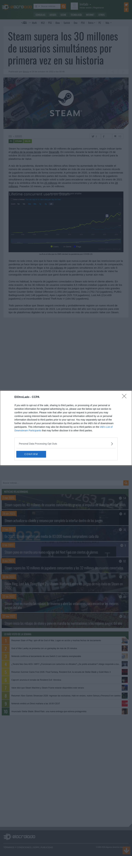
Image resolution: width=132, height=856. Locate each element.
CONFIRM (32, 454)
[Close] (125, 397)
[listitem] (66, 444)
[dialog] (66, 428)
